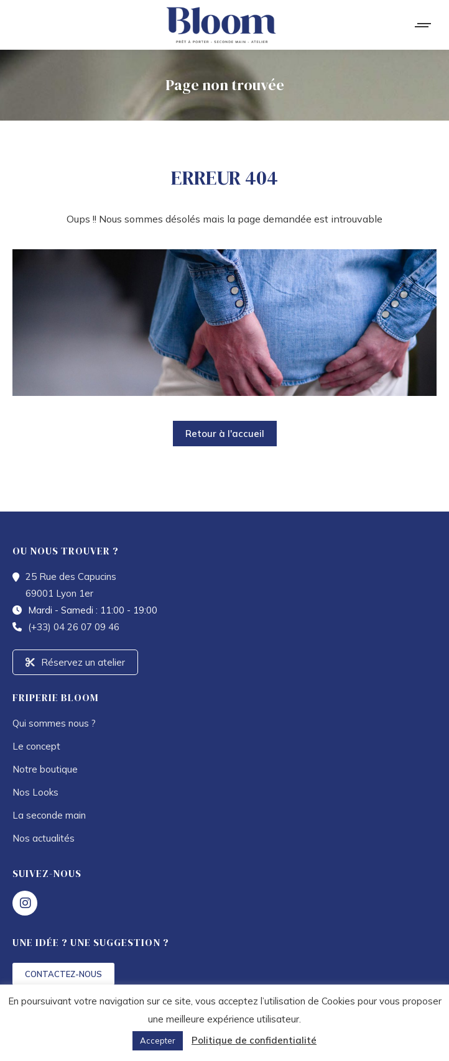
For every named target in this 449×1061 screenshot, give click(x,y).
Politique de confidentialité (254, 1040)
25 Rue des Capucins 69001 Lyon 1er (70, 585)
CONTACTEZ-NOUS (63, 974)
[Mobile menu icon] (423, 25)
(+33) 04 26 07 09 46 (73, 627)
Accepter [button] (157, 1040)
